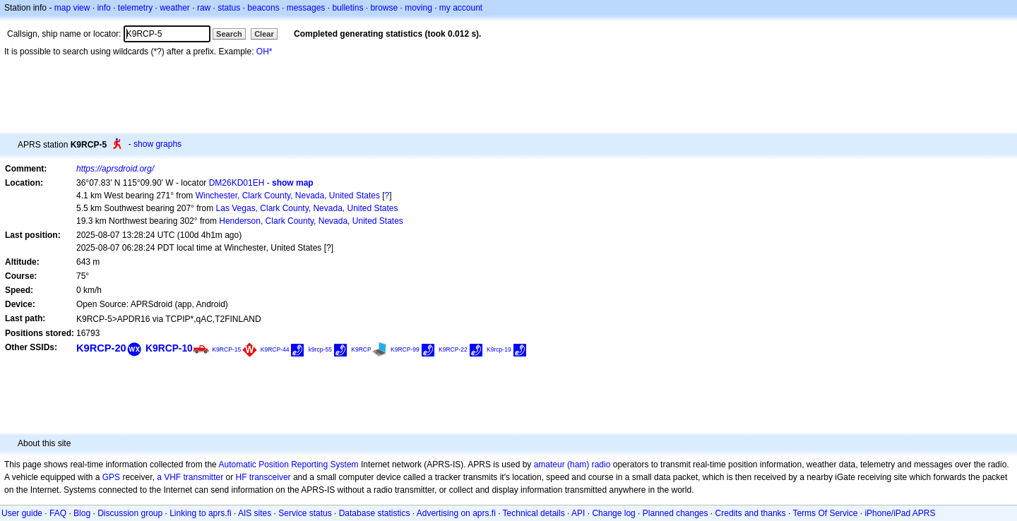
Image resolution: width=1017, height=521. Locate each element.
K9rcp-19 (499, 349)
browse (384, 8)
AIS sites (254, 513)
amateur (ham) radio (572, 464)
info (103, 8)
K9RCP (361, 349)
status (229, 8)
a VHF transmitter (190, 477)
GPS (111, 477)
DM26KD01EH (237, 183)
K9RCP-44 (275, 349)
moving (418, 8)
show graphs (157, 144)
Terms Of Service (824, 513)
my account (460, 8)
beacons (263, 8)
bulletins (347, 8)
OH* (264, 51)
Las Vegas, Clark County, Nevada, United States (307, 208)
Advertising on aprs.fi (456, 513)
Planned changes (675, 513)
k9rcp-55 (320, 349)
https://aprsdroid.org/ (115, 169)
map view (72, 8)
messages (306, 8)
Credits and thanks (750, 513)
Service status (304, 513)
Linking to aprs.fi (200, 513)
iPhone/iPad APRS (899, 513)
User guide (21, 513)
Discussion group (129, 513)
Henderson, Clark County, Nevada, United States (311, 221)
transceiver (270, 477)
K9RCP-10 (169, 348)
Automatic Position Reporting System (288, 464)
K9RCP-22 (453, 349)
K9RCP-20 (101, 348)
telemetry (135, 8)
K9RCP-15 (226, 349)
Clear (264, 34)
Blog (81, 513)
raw (203, 8)
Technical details (534, 513)
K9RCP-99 (405, 349)
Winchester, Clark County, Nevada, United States (288, 195)
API (578, 513)
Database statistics (374, 513)
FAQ (57, 513)
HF (241, 477)
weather (175, 8)
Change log (613, 513)
